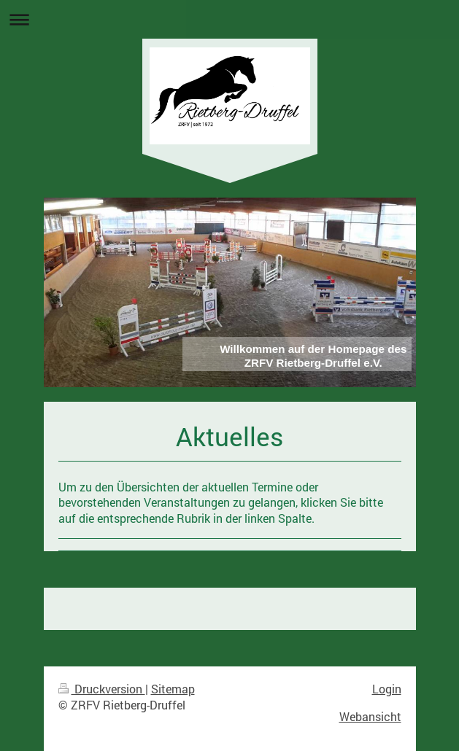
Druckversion (101, 688)
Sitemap (173, 688)
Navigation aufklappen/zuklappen (229, 19)
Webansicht (370, 716)
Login (386, 688)
